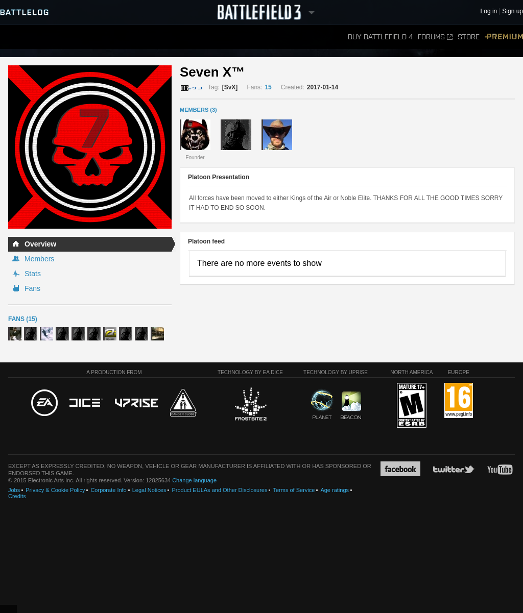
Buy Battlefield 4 (380, 37)
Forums (435, 37)
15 (268, 87)
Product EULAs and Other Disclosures (219, 490)
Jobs (14, 490)
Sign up (512, 11)
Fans (32, 288)
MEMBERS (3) (198, 110)
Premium (504, 37)
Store (469, 37)
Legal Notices (149, 490)
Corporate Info (108, 490)
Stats (33, 273)
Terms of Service (294, 490)
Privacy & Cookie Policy (55, 490)
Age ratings (334, 490)
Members (39, 259)
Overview (40, 244)
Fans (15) (22, 319)
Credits (17, 496)
